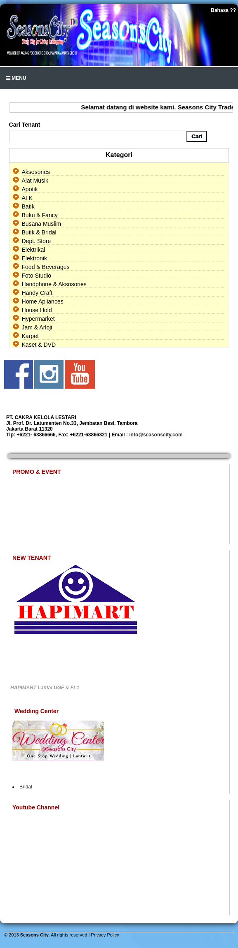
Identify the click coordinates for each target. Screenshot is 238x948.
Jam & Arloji (37, 327)
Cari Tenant (24, 124)
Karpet (30, 336)
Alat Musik (35, 180)
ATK (27, 198)
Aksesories (36, 172)
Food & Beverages (46, 267)
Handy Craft (37, 293)
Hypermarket (38, 318)
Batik (28, 206)
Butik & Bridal (39, 232)
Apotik (30, 189)
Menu (16, 78)
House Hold (37, 310)
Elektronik (34, 258)
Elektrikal (33, 249)
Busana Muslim (41, 223)
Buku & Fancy (40, 215)
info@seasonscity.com (156, 435)
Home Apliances (43, 301)
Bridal (25, 787)
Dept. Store (36, 241)
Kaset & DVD (39, 344)
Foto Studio (37, 275)
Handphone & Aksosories (54, 284)
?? (233, 10)
